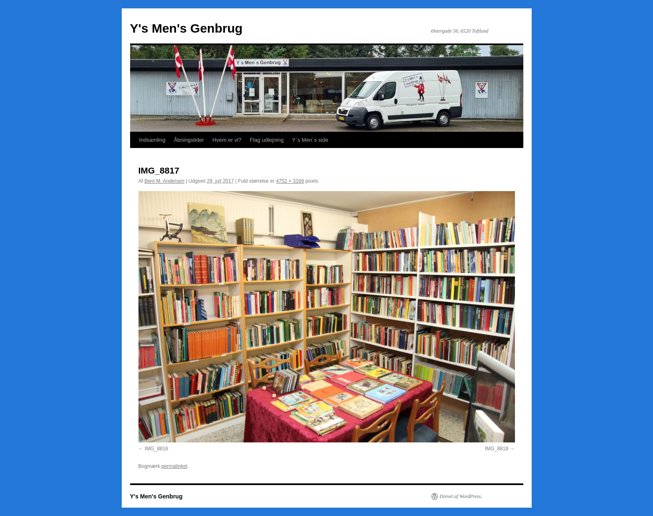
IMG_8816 (156, 449)
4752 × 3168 (290, 181)
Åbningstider (189, 140)
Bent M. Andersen (164, 181)
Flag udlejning (267, 140)
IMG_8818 (496, 449)
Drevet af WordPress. (461, 496)
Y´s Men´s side (310, 140)
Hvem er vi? (227, 140)
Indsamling (152, 140)
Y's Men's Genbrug (186, 28)
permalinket (174, 466)
